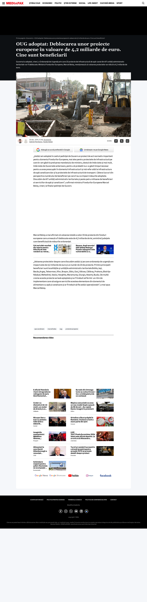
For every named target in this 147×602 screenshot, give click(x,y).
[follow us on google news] (41, 475)
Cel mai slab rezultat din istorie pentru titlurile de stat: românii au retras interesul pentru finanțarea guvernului (43, 249)
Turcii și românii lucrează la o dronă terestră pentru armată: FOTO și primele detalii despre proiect (83, 450)
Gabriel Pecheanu (35, 142)
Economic (47, 3)
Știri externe (70, 3)
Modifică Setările (73, 505)
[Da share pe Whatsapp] (127, 141)
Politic (58, 3)
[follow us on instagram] (90, 475)
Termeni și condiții (75, 500)
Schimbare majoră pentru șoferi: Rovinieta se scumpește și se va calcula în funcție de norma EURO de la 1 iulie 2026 (40, 465)
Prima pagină (20, 38)
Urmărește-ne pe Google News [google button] (93, 150)
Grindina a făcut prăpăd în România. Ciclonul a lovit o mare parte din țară (82, 420)
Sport (119, 3)
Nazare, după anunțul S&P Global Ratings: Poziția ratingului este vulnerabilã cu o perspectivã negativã (85, 249)
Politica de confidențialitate (96, 500)
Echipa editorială (36, 500)
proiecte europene (72, 329)
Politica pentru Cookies (56, 500)
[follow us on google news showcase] (57, 475)
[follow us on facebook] (106, 475)
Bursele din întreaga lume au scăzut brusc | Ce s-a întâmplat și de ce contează (85, 393)
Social (82, 3)
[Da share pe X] (121, 141)
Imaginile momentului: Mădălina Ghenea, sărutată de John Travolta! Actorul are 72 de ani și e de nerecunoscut (39, 435)
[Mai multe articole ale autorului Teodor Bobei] (26, 141)
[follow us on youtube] (73, 475)
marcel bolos (52, 329)
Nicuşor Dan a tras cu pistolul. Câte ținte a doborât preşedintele (40, 421)
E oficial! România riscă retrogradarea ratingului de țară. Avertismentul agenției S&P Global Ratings (42, 393)
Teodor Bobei (48, 142)
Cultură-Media (107, 3)
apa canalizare (39, 329)
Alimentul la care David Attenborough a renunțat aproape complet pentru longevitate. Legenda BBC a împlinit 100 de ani (40, 450)
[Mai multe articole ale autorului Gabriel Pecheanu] (20, 141)
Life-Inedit (93, 3)
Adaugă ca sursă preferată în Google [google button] (53, 150)
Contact (113, 500)
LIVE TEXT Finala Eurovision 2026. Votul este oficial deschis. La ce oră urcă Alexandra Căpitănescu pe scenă (83, 435)
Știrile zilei (34, 3)
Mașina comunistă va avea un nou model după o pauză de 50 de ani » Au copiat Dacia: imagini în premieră (82, 406)
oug (61, 329)
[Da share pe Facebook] (116, 141)
